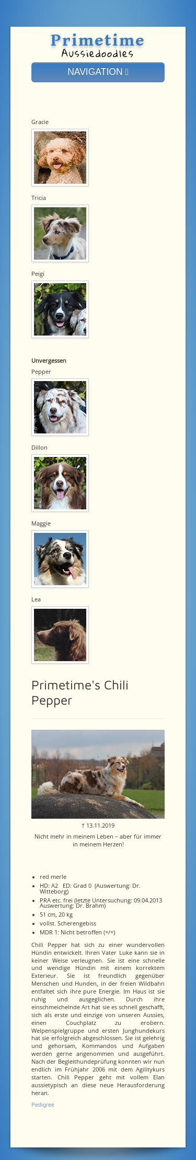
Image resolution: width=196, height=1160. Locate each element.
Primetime (98, 40)
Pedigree (42, 1104)
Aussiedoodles (98, 53)
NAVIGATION (98, 71)
